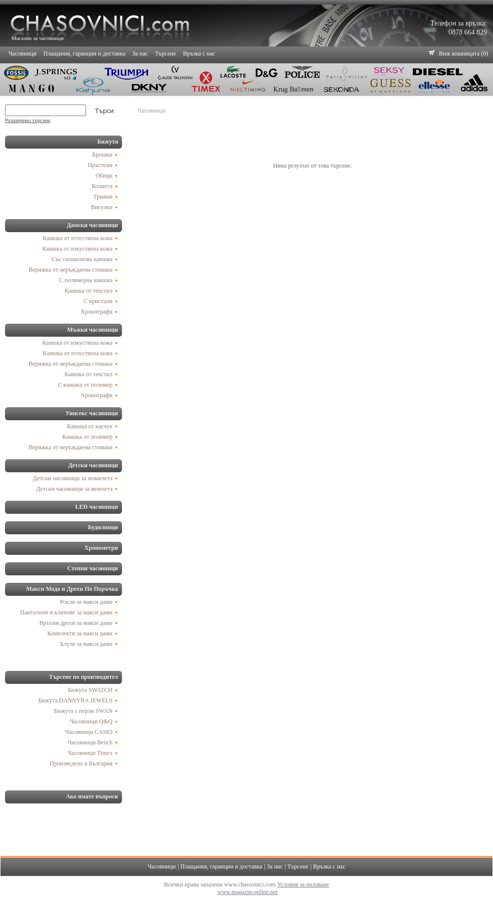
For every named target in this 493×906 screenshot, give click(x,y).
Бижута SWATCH (90, 689)
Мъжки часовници (92, 329)
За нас (140, 53)
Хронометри (101, 547)
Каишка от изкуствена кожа (77, 248)
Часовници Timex (90, 752)
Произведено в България (81, 763)
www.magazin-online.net (248, 891)
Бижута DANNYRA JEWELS (75, 700)
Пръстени (100, 165)
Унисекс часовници (92, 413)
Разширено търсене (27, 120)
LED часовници (96, 506)
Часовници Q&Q (91, 721)
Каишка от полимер (87, 436)
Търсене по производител (83, 676)
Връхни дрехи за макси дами (76, 622)
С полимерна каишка (85, 280)
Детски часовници (93, 465)
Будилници (103, 527)
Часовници (22, 53)
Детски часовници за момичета (72, 478)
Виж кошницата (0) (463, 53)
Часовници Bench (90, 742)
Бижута (107, 141)
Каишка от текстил (88, 290)
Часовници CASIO (88, 731)
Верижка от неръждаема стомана (70, 269)
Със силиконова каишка (82, 259)
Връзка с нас (199, 53)
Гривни (103, 196)
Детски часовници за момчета (74, 488)
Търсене (165, 53)
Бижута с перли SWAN (83, 710)
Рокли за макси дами (86, 601)
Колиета (102, 186)
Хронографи (96, 311)
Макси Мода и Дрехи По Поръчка (72, 588)
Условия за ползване (303, 884)
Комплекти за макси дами (80, 633)
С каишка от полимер (85, 384)
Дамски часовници (92, 225)
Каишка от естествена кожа (78, 238)
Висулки (101, 207)
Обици (104, 175)
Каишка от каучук (89, 426)
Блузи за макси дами (86, 643)
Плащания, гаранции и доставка (85, 53)
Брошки (102, 154)
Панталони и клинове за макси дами (66, 612)
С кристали (98, 301)
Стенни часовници (93, 568)
